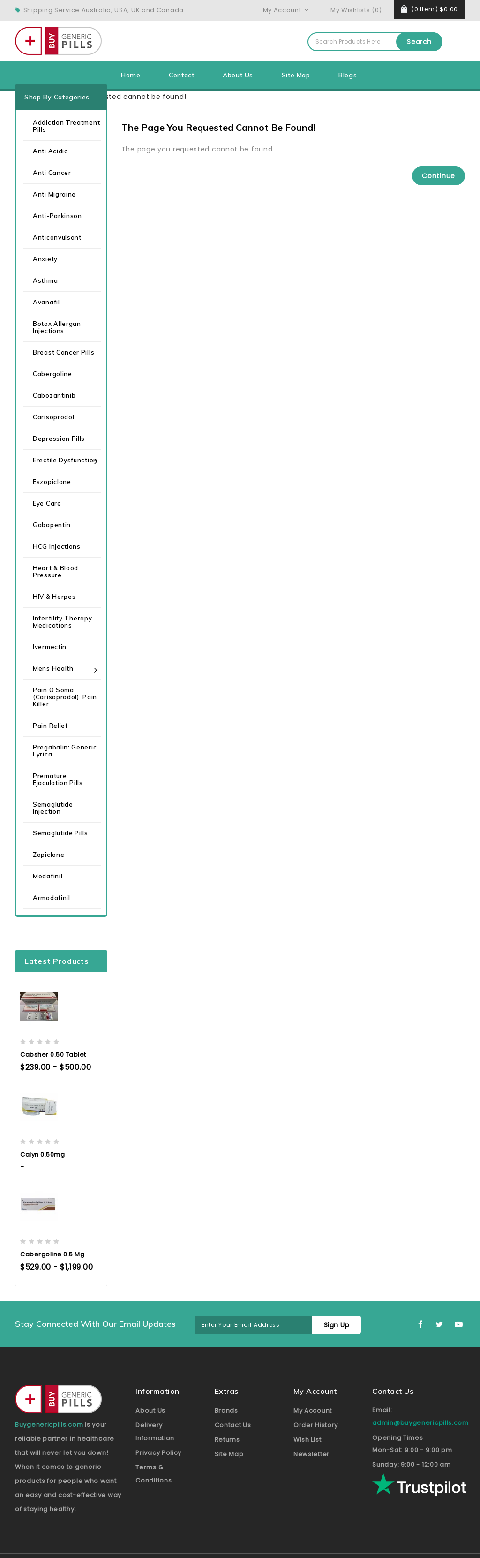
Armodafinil (51, 897)
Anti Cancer (52, 172)
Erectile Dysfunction (65, 460)
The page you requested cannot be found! (109, 96)
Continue (438, 176)
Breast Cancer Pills (63, 352)
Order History (315, 1425)
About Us (238, 75)
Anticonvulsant (57, 237)
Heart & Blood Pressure (55, 571)
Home (130, 75)
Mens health (53, 668)
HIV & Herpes (54, 596)
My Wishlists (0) (356, 10)
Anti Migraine (54, 194)
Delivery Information (154, 1432)
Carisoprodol (53, 417)
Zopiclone (48, 854)
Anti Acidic (50, 151)
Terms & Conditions (153, 1474)
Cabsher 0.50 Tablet (53, 1054)
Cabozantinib (54, 395)
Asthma (45, 280)
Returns (227, 1439)
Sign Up (337, 1325)
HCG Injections (57, 546)
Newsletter (311, 1454)
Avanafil (46, 302)
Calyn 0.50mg (42, 1154)
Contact (181, 75)
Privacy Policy (158, 1452)
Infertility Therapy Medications (62, 621)
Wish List (307, 1439)
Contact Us (233, 1425)
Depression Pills (59, 438)
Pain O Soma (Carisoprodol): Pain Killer (65, 697)
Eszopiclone (52, 481)
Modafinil (47, 876)
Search (419, 41)
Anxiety (45, 259)
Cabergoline (52, 374)
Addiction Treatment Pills (66, 126)
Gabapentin (52, 525)
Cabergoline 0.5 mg (52, 1254)
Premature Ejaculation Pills (58, 779)
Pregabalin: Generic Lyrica (65, 750)
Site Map (296, 75)
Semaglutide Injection (53, 808)
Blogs (347, 75)
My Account (312, 1410)
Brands (226, 1410)
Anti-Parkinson (57, 215)
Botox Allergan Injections (57, 327)
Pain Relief (50, 725)
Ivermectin (50, 646)
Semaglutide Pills (60, 833)
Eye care (47, 503)
